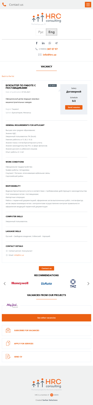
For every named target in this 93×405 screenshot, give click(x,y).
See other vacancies (46, 317)
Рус (40, 32)
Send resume (74, 107)
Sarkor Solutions (50, 400)
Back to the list (8, 76)
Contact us (12, 4)
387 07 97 (52, 49)
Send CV (14, 356)
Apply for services (19, 343)
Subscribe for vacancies (22, 330)
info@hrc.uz (49, 54)
